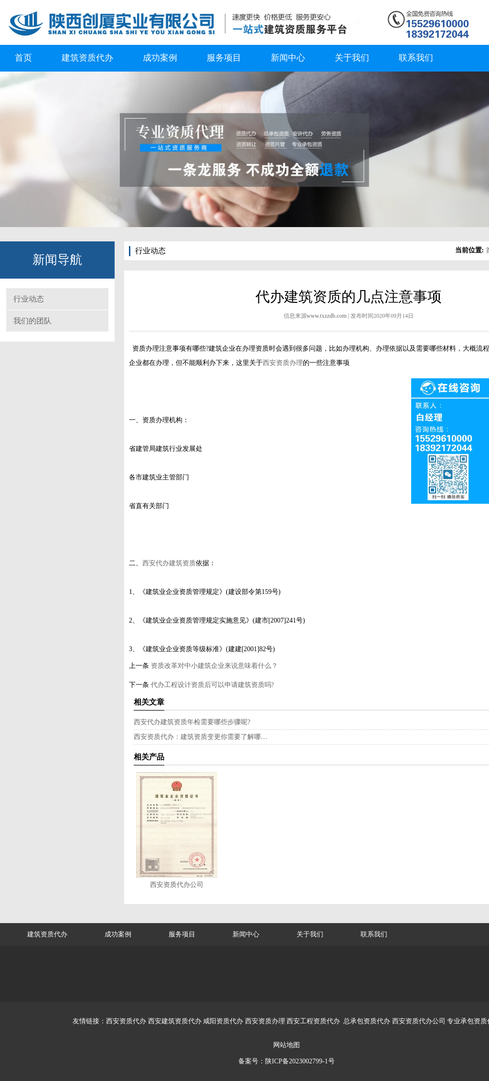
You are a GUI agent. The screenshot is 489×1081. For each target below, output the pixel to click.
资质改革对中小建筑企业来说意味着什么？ (213, 665)
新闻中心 (288, 57)
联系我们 (416, 57)
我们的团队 (32, 321)
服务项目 (224, 57)
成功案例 (160, 57)
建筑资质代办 (87, 57)
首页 (23, 57)
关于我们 (352, 57)
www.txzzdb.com (327, 315)
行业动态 (28, 299)
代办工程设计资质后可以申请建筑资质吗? (211, 684)
